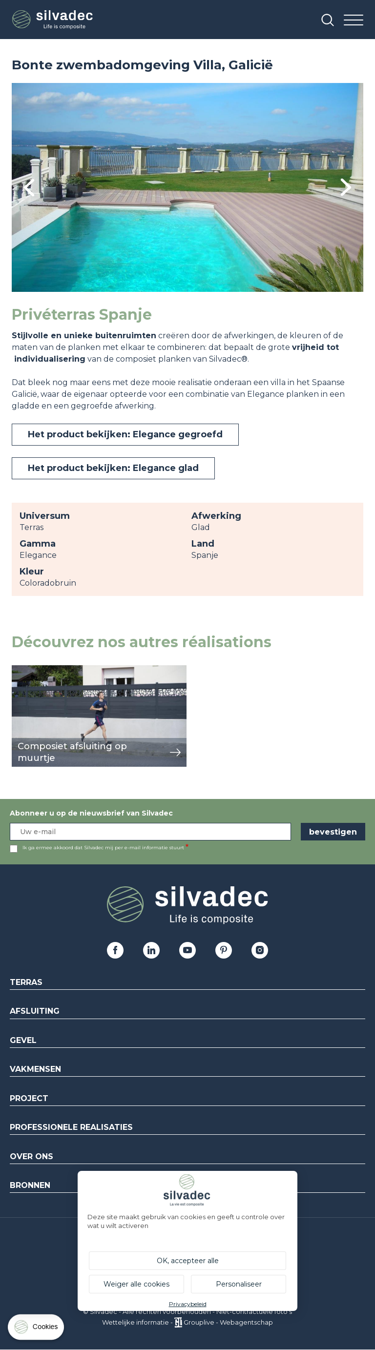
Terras (26, 982)
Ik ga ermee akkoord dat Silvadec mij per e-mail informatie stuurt (103, 847)
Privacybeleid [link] (188, 1304)
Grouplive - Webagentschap (228, 1322)
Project (29, 1098)
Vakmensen (35, 1069)
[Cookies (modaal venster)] (36, 1329)
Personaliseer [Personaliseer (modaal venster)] (239, 1284)
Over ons (31, 1156)
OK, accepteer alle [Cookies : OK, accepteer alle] (188, 1260)
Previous (29, 187)
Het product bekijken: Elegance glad (113, 468)
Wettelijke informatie (135, 1322)
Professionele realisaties (71, 1127)
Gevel (23, 1040)
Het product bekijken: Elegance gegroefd (125, 434)
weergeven (34, 670)
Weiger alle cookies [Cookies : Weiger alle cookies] (136, 1284)
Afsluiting (35, 1011)
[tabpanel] (187, 187)
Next (346, 187)
